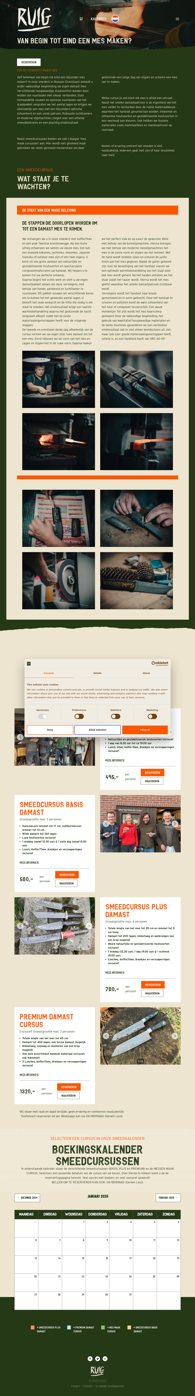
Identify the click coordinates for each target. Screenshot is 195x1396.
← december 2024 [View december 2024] (27, 1197)
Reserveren (28, 62)
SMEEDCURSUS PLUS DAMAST (136, 915)
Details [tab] (98, 673)
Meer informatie (115, 765)
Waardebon (152, 786)
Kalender (99, 19)
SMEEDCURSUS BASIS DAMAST (51, 813)
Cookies (87, 1386)
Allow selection (97, 729)
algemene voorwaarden (110, 1386)
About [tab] (146, 673)
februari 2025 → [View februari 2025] (168, 1197)
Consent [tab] (49, 673)
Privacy (75, 1386)
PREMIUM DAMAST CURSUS (47, 1025)
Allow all (145, 729)
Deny (50, 729)
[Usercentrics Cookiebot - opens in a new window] (154, 663)
